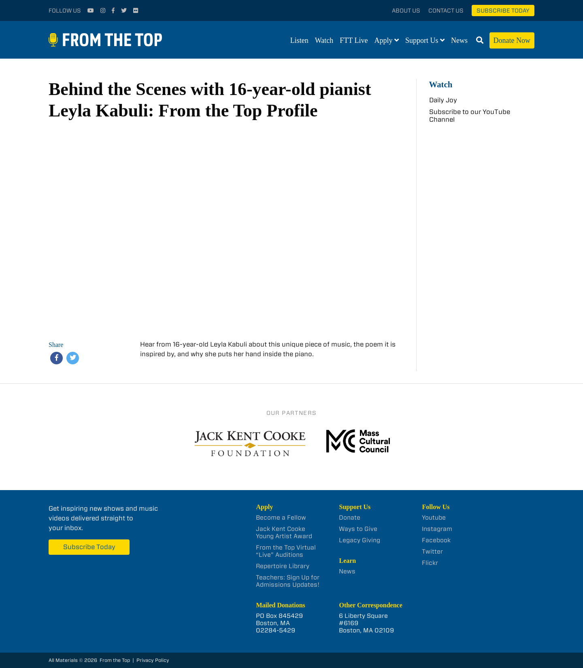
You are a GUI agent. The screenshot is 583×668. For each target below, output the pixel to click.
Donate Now (512, 40)
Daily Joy (443, 100)
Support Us (421, 40)
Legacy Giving (359, 540)
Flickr (430, 563)
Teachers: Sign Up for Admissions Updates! (287, 581)
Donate (349, 517)
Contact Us (446, 10)
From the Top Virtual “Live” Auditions (286, 551)
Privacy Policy (152, 660)
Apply (383, 40)
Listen (299, 40)
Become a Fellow (281, 517)
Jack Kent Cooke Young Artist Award (284, 532)
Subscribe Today (503, 10)
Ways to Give (358, 529)
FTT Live (354, 40)
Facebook (436, 540)
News (459, 40)
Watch (324, 40)
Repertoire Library (282, 566)
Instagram (437, 529)
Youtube (434, 517)
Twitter (432, 551)
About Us (406, 10)
